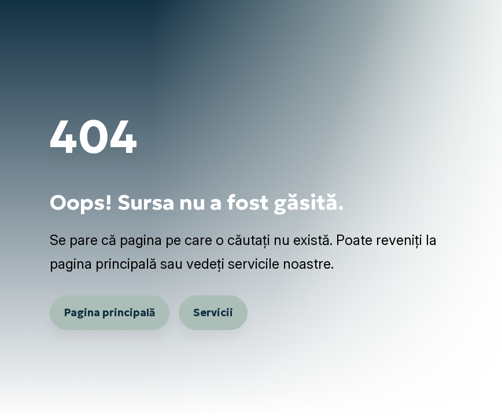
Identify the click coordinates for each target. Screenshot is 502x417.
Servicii (213, 312)
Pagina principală (109, 312)
